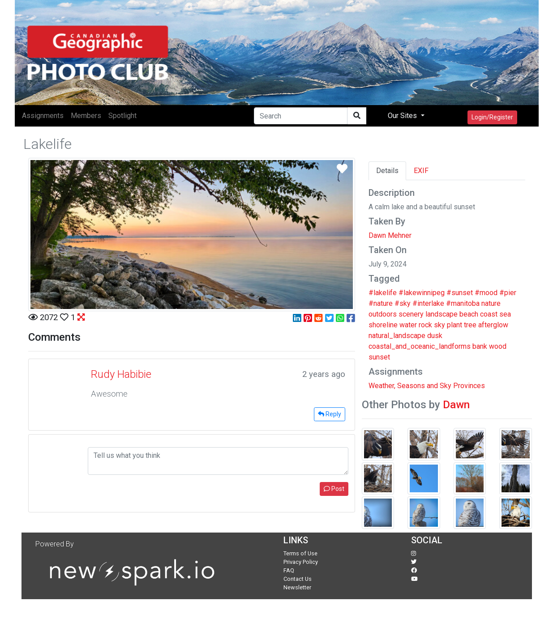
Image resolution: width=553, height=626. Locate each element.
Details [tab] (387, 170)
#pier (507, 292)
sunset (379, 357)
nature (491, 303)
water (408, 325)
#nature (381, 303)
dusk (434, 335)
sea (505, 314)
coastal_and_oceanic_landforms (420, 346)
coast (488, 314)
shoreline (383, 325)
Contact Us (297, 578)
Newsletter (297, 587)
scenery (411, 314)
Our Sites (403, 115)
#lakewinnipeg (422, 292)
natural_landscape (397, 335)
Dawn (456, 404)
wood (497, 346)
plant (454, 325)
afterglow (493, 325)
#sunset (459, 292)
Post (334, 488)
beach (468, 314)
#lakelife (383, 292)
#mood (486, 292)
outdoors (383, 314)
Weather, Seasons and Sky (410, 385)
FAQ (288, 570)
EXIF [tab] (421, 170)
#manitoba (463, 303)
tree (470, 325)
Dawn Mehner (390, 235)
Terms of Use (300, 553)
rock (425, 325)
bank (479, 346)
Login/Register (492, 117)
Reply (329, 414)
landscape (441, 314)
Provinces (469, 385)
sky (439, 325)
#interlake (428, 303)
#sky (402, 303)
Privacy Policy (300, 561)
